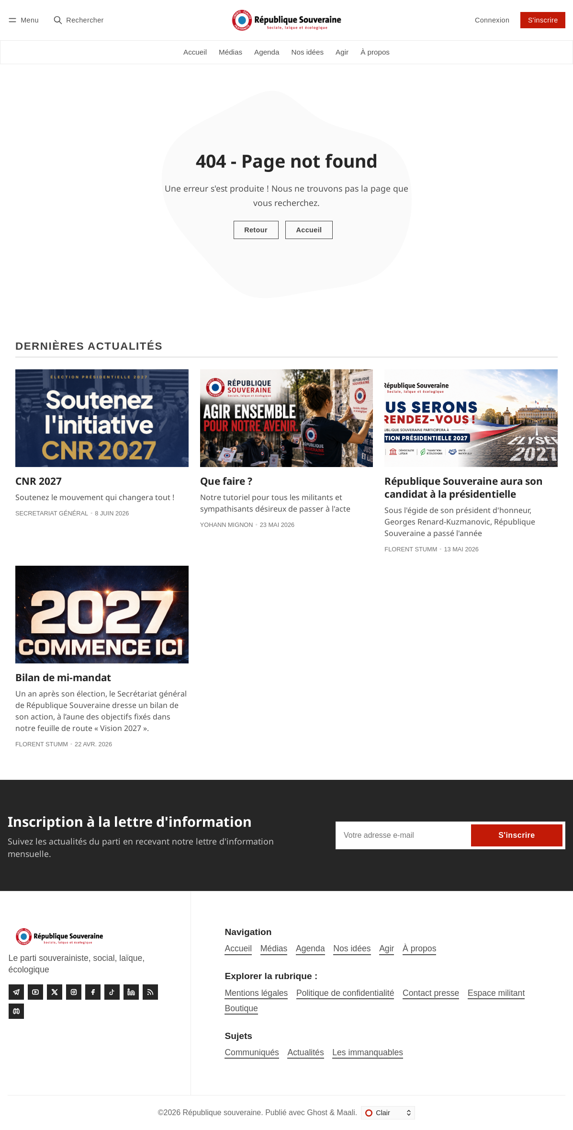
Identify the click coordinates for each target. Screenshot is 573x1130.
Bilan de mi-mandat (63, 677)
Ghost (317, 1112)
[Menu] (25, 19)
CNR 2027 (38, 481)
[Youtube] (35, 992)
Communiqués (252, 1052)
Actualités (305, 1052)
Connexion (492, 20)
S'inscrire (543, 20)
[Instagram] (73, 992)
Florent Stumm (410, 549)
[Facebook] (93, 992)
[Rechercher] (78, 19)
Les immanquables (367, 1052)
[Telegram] (16, 992)
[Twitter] (54, 992)
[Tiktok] (112, 992)
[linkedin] (131, 992)
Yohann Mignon (226, 524)
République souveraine (222, 1112)
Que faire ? (226, 481)
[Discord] (16, 1011)
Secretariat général (51, 513)
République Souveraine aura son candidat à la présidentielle (463, 487)
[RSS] (150, 992)
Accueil (309, 230)
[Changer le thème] (388, 1113)
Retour (256, 230)
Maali (346, 1112)
